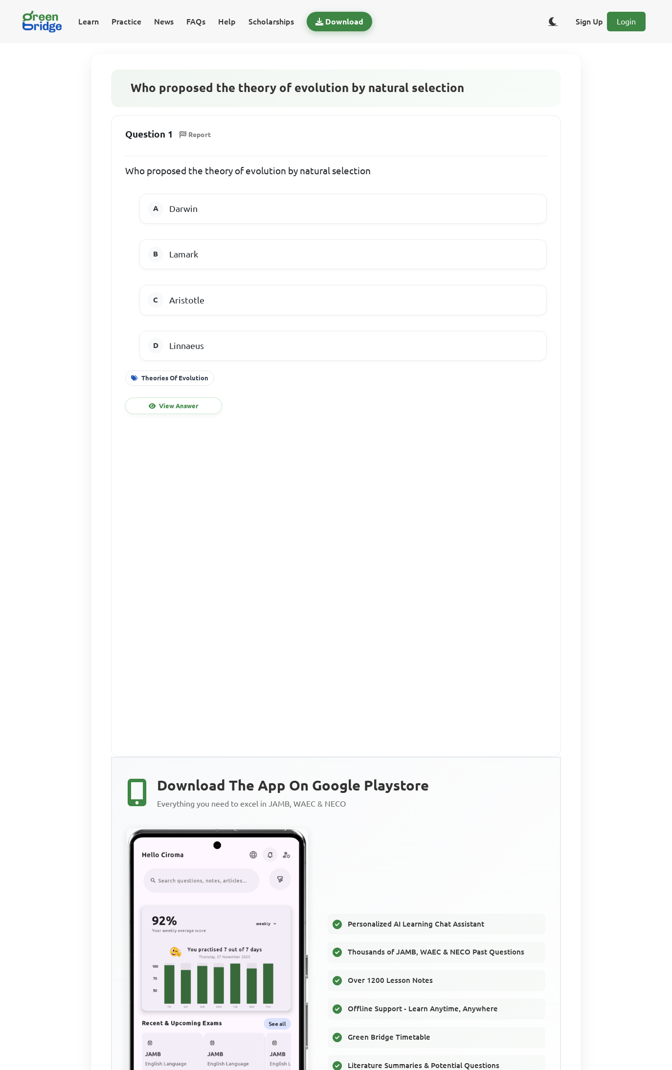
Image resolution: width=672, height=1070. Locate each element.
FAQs (195, 21)
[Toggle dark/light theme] (553, 21)
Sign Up (589, 21)
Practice (126, 21)
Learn (88, 21)
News (164, 21)
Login (626, 21)
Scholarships (271, 21)
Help (227, 21)
